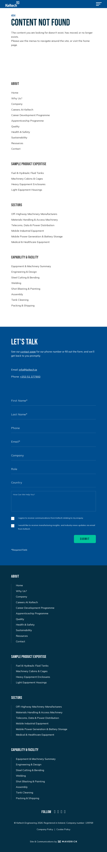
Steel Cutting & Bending (25, 277)
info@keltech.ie (28, 369)
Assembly (17, 294)
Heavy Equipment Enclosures (28, 184)
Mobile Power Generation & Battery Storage (37, 236)
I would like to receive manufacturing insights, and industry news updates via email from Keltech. (56, 527)
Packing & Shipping (23, 305)
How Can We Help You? (24, 494)
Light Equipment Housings (26, 189)
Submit (85, 539)
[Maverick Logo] (67, 841)
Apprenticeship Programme (27, 120)
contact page (28, 351)
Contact (16, 148)
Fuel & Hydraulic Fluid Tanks (27, 173)
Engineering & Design (24, 271)
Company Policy (45, 829)
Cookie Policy (63, 829)
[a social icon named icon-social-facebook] (65, 812)
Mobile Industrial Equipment (27, 230)
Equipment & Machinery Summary (31, 266)
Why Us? (16, 98)
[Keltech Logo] (12, 4)
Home (14, 92)
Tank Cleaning (19, 299)
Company (17, 103)
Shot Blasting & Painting (25, 288)
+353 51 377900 (30, 376)
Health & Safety (20, 132)
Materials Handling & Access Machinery (34, 219)
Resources (17, 143)
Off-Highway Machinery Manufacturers (34, 214)
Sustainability (19, 137)
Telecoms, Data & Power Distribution (32, 225)
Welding (16, 283)
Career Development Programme (30, 115)
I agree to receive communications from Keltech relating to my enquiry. (50, 518)
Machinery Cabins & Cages (27, 178)
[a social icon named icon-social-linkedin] (54, 812)
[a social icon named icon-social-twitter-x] (58, 812)
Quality (15, 126)
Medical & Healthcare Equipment (30, 242)
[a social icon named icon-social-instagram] (61, 812)
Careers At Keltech (22, 109)
